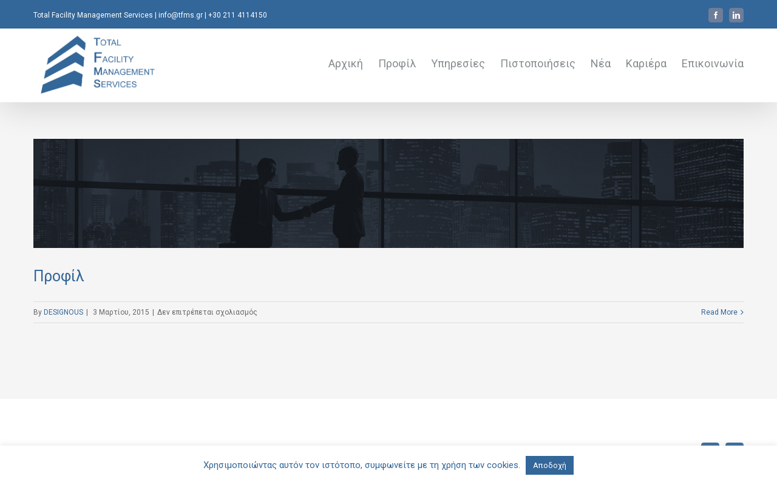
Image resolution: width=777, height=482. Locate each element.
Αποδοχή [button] (549, 465)
